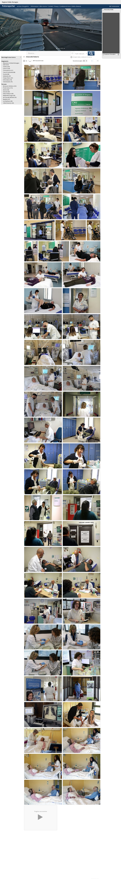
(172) (8, 88)
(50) (9, 97)
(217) (8, 70)
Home (24, 57)
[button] (56, 48)
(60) (9, 95)
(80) (8, 93)
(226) (6, 68)
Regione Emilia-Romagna (10, 2)
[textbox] (49, 53)
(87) (7, 76)
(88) (9, 72)
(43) (8, 103)
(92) (6, 90)
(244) (6, 66)
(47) (6, 99)
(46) (7, 101)
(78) (7, 80)
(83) (6, 92)
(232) (9, 86)
